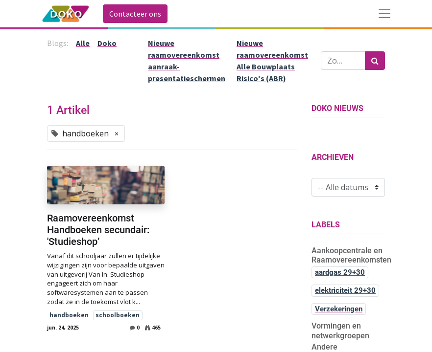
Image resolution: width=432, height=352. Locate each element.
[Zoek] (375, 60)
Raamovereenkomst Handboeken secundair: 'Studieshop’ (98, 229)
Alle (83, 43)
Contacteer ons (135, 14)
